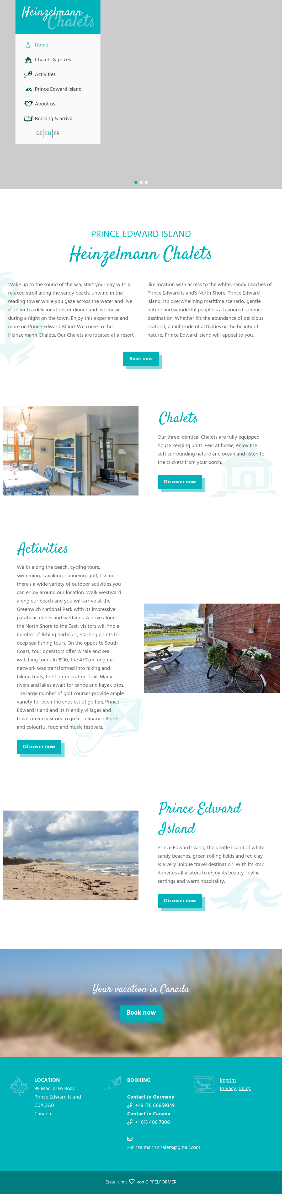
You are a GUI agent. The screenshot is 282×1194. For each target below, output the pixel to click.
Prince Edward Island (58, 89)
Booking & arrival (54, 119)
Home (41, 45)
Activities (45, 74)
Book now (141, 359)
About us (45, 104)
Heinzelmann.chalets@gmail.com (163, 1148)
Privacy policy (235, 1089)
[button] (135, 182)
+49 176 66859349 (155, 1105)
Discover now (180, 482)
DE (39, 133)
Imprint (228, 1080)
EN (48, 133)
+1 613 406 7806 (152, 1122)
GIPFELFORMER (161, 1182)
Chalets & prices (53, 60)
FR (57, 133)
